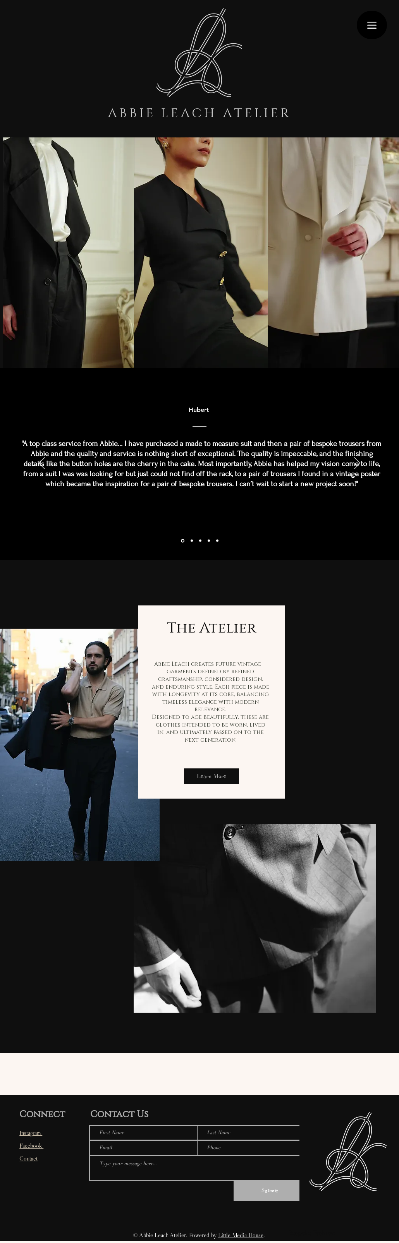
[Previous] (42, 463)
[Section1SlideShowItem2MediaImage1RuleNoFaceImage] (182, 540)
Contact (28, 1158)
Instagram (30, 1133)
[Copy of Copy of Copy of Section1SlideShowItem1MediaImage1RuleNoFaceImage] (192, 541)
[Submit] (270, 1191)
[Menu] (372, 25)
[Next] (357, 463)
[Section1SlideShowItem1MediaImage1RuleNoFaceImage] (200, 541)
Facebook (31, 1145)
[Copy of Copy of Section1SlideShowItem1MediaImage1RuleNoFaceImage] (209, 541)
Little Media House (240, 1235)
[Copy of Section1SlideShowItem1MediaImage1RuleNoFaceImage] (217, 541)
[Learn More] (211, 776)
